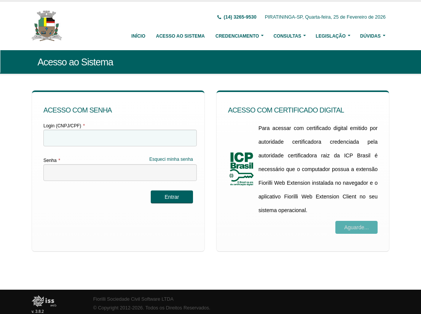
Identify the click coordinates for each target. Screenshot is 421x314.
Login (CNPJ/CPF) (64, 125)
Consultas (287, 36)
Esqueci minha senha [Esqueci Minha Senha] (171, 159)
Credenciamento (237, 36)
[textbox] (120, 138)
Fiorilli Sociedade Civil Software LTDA (133, 299)
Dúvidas (370, 36)
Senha (51, 160)
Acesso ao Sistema (180, 36)
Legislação (331, 36)
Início (138, 36)
